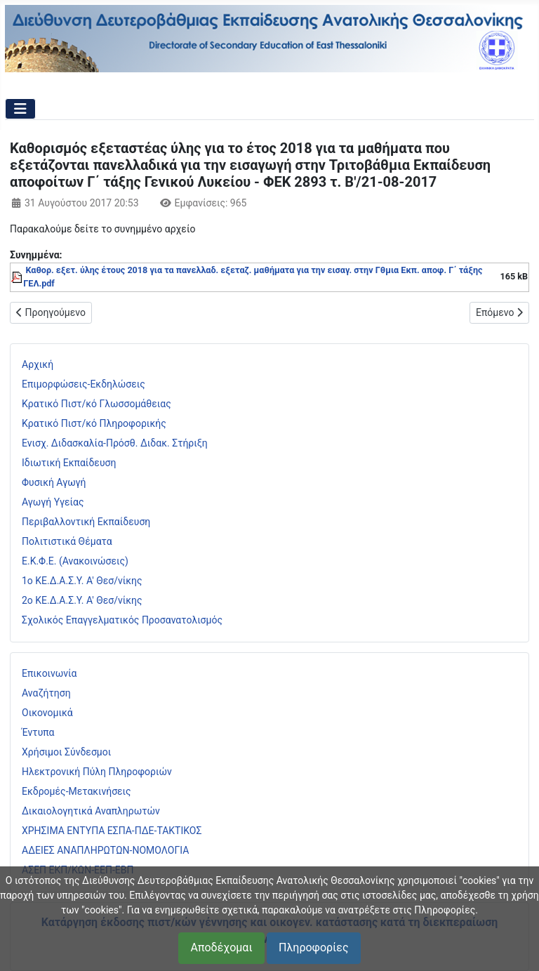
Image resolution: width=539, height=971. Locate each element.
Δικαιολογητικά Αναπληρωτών (91, 811)
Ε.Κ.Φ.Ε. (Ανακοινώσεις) (75, 561)
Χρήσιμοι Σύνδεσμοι (66, 752)
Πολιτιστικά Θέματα (67, 541)
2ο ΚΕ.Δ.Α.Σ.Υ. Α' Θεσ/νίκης (82, 600)
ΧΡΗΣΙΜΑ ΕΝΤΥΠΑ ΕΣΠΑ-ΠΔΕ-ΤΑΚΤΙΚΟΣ (111, 830)
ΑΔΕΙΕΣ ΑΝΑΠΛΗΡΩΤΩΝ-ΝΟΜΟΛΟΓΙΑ (105, 850)
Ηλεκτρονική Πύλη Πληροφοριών (97, 771)
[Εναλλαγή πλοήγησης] (20, 108)
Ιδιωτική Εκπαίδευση (69, 462)
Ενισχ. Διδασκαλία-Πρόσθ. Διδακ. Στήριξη (115, 443)
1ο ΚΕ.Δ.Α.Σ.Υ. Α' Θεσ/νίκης (82, 580)
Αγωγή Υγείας (53, 502)
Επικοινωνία (49, 673)
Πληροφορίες (313, 947)
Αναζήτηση (46, 693)
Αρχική (37, 364)
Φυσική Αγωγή (54, 482)
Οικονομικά (47, 712)
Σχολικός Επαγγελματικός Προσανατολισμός (122, 620)
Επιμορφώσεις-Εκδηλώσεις (83, 384)
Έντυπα (38, 732)
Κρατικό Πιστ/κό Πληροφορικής (94, 423)
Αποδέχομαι (221, 947)
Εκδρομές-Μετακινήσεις (76, 791)
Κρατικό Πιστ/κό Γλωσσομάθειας (96, 403)
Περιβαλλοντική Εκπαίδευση (86, 521)
